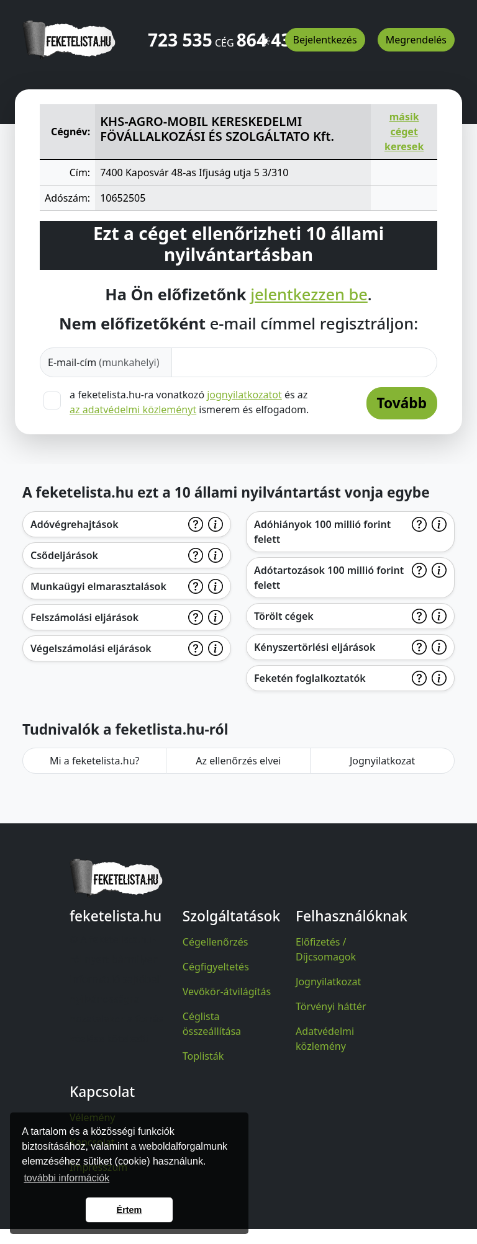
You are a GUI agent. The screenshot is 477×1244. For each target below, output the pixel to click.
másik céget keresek (404, 131)
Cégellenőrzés (215, 942)
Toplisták (203, 1056)
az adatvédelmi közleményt (133, 409)
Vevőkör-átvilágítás (227, 991)
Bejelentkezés (325, 40)
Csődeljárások (64, 555)
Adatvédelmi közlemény (325, 1038)
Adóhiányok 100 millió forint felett (322, 531)
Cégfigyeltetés (216, 966)
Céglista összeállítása (212, 1023)
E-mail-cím (104, 362)
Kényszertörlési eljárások (314, 647)
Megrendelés (416, 40)
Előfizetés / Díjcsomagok (326, 949)
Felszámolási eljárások (84, 617)
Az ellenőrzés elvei (238, 760)
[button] (265, 35)
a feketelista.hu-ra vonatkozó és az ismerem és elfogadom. (189, 402)
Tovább (402, 403)
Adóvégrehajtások (74, 524)
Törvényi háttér (331, 1006)
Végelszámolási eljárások (91, 648)
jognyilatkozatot (244, 394)
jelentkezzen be (309, 294)
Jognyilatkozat (382, 760)
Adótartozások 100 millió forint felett (329, 577)
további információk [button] (66, 1178)
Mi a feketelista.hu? (95, 760)
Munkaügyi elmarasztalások (98, 586)
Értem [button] (129, 1210)
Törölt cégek (284, 616)
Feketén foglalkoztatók (310, 678)
